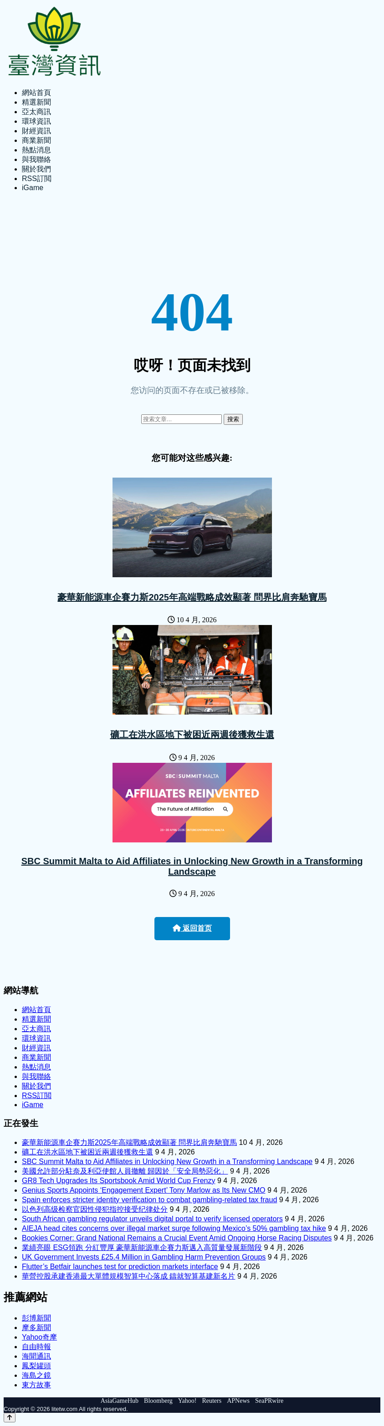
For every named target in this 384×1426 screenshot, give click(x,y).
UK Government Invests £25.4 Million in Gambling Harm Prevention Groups (144, 1257)
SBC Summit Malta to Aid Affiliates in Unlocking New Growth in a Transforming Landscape (192, 866)
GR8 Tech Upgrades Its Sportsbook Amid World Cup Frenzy (118, 1180)
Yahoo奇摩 (39, 1337)
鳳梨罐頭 (36, 1366)
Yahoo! (187, 1400)
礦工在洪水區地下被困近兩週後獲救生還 (192, 735)
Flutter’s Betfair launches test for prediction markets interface (120, 1266)
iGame (32, 187)
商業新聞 (36, 140)
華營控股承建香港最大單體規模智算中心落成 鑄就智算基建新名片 (128, 1276)
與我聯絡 (36, 159)
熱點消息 (36, 150)
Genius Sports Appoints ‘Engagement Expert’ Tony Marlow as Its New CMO (143, 1190)
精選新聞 (36, 102)
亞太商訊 (36, 112)
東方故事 (36, 1385)
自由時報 (36, 1346)
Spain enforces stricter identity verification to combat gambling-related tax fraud (149, 1200)
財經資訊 (36, 131)
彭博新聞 (36, 1318)
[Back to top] (9, 1417)
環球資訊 (36, 121)
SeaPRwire (269, 1400)
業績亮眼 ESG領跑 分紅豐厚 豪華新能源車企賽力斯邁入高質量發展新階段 (142, 1247)
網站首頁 (36, 92)
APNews (238, 1400)
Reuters (211, 1400)
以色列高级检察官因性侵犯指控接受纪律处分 (95, 1209)
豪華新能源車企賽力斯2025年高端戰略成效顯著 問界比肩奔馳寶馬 (191, 597)
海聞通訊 (36, 1356)
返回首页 (192, 928)
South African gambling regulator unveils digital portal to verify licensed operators (152, 1219)
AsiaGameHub (119, 1400)
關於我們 (36, 169)
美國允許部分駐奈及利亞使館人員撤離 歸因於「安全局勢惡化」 (125, 1171)
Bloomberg (158, 1400)
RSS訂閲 (36, 178)
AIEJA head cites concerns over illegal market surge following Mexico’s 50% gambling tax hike (174, 1228)
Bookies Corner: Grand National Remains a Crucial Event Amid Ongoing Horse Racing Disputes (177, 1238)
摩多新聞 (36, 1327)
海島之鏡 (36, 1375)
